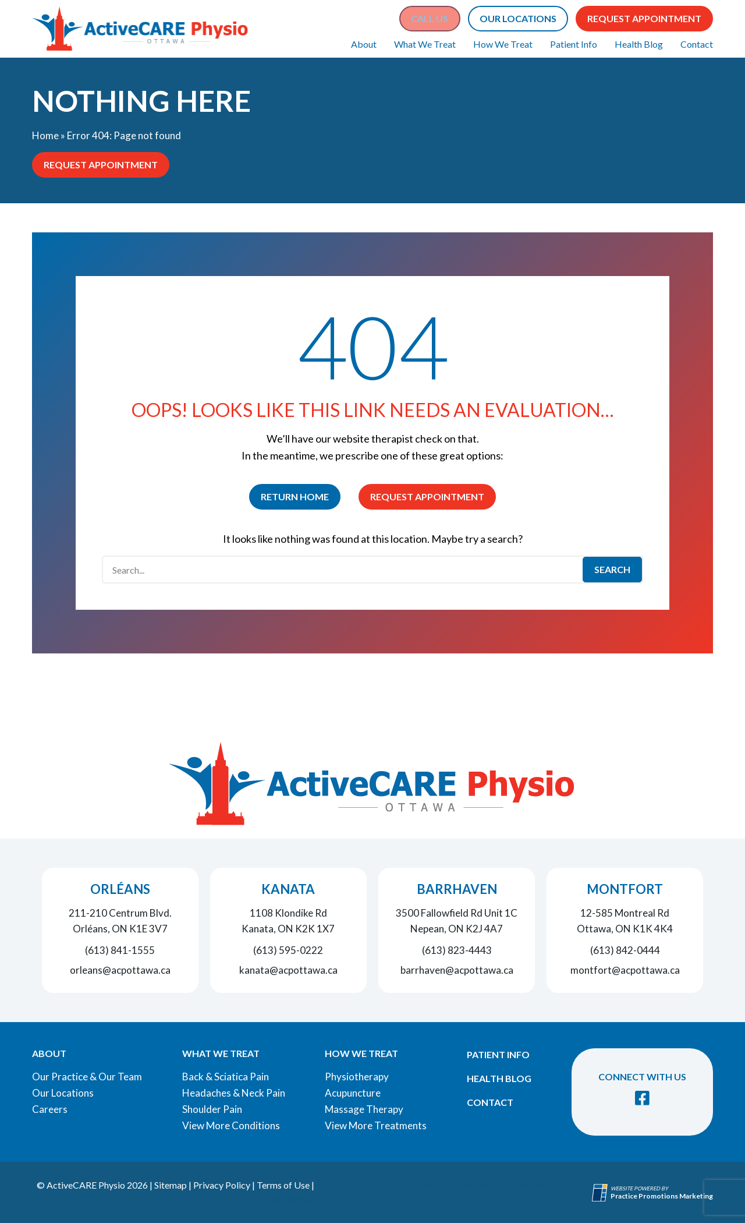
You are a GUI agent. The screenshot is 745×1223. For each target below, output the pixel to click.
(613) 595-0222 (288, 950)
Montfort (625, 889)
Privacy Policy (221, 1184)
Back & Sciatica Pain (225, 1076)
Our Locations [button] (518, 18)
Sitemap (170, 1184)
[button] (429, 18)
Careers (50, 1109)
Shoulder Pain (212, 1109)
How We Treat (503, 44)
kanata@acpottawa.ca (288, 970)
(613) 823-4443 (457, 950)
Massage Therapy (364, 1109)
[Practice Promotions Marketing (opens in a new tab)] (662, 1196)
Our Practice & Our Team (87, 1076)
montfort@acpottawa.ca (625, 970)
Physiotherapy (357, 1076)
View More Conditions (231, 1125)
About (364, 44)
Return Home (295, 496)
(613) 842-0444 (625, 950)
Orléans (120, 889)
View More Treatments (376, 1125)
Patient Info (573, 44)
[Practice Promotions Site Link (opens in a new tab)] (601, 1192)
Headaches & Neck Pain (233, 1093)
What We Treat (425, 44)
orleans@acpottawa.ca (120, 970)
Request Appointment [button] (644, 18)
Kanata (288, 889)
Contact (696, 44)
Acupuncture (353, 1093)
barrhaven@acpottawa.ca (456, 970)
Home (45, 135)
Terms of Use (283, 1184)
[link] (642, 1098)
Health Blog (639, 44)
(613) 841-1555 (120, 950)
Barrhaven (457, 889)
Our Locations (63, 1093)
